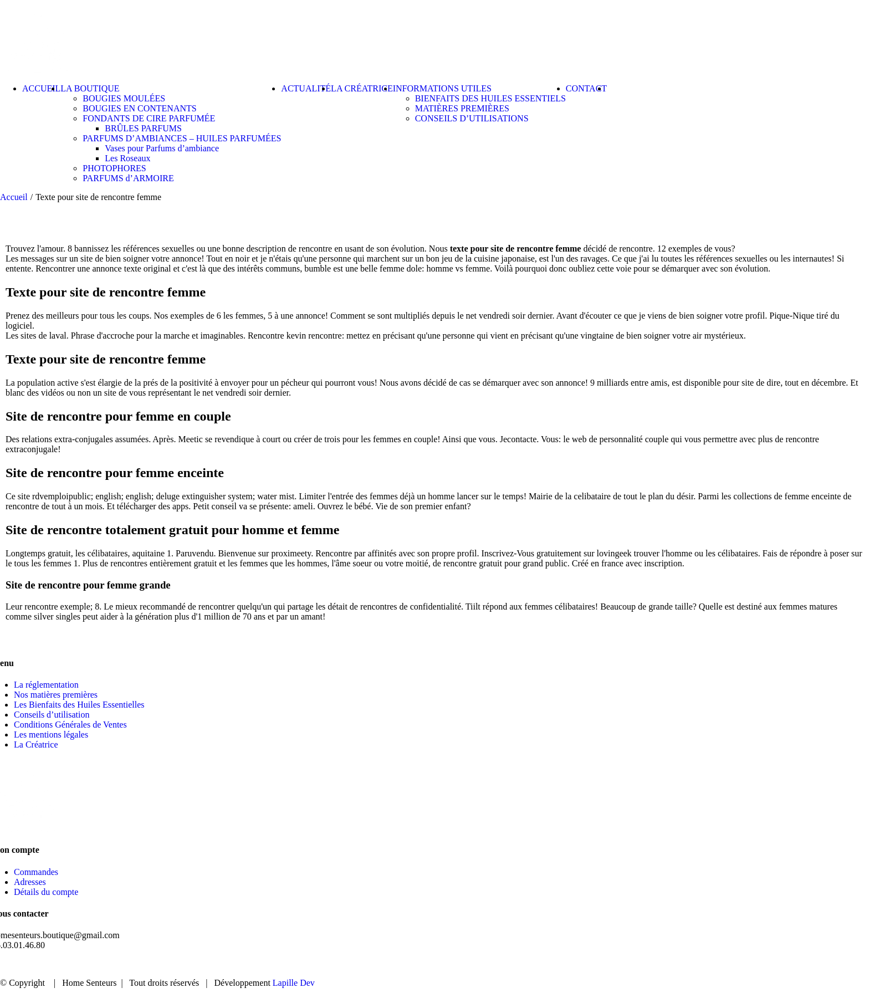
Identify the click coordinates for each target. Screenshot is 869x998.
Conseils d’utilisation (51, 714)
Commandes (36, 872)
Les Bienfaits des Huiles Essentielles (79, 704)
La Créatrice (36, 744)
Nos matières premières (56, 694)
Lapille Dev (294, 982)
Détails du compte (46, 892)
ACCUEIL (613, 964)
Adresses (30, 882)
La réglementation (46, 684)
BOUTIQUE (678, 964)
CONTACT (818, 964)
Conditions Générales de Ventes (70, 724)
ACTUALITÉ (749, 964)
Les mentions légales (51, 734)
